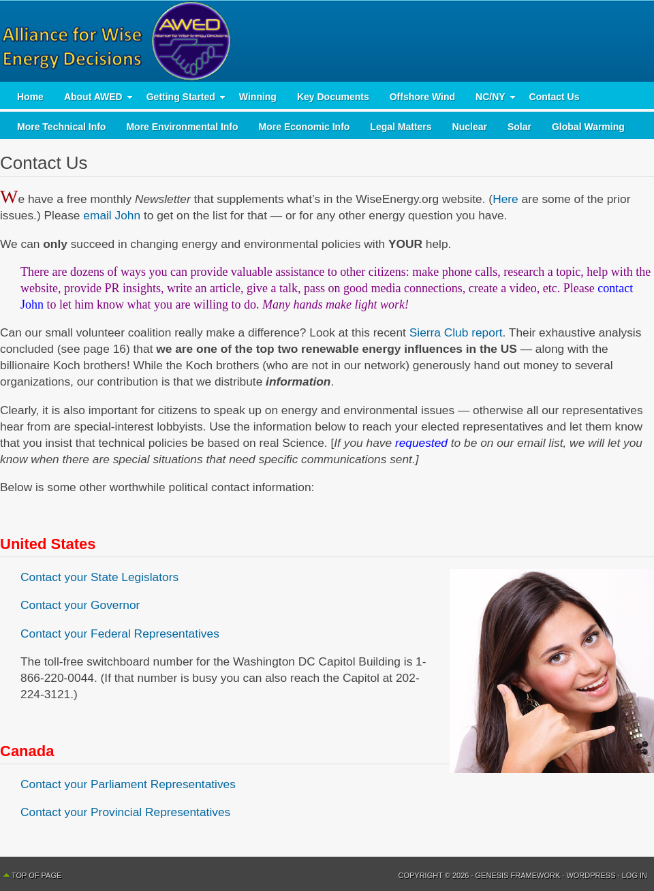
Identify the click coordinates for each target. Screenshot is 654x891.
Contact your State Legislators (99, 577)
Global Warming (588, 126)
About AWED (93, 99)
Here (505, 199)
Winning (258, 96)
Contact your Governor (80, 605)
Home (30, 96)
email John (111, 215)
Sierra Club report (456, 332)
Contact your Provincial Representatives (125, 812)
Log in (634, 875)
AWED (327, 41)
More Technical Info (61, 126)
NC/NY (490, 99)
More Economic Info (304, 126)
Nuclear (469, 126)
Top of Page (36, 875)
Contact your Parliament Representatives (128, 784)
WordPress (590, 875)
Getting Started (180, 99)
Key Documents (333, 96)
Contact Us (554, 96)
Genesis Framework (518, 875)
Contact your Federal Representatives (119, 633)
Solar (519, 126)
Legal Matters (400, 126)
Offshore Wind (422, 96)
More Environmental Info (182, 126)
